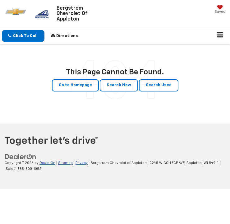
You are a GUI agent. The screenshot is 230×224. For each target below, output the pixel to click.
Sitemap (65, 163)
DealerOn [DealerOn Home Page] (47, 163)
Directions (64, 35)
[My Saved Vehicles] (219, 9)
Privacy (82, 163)
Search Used (159, 85)
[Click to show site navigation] (220, 36)
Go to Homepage (75, 85)
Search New (119, 85)
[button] (23, 36)
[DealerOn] (20, 157)
